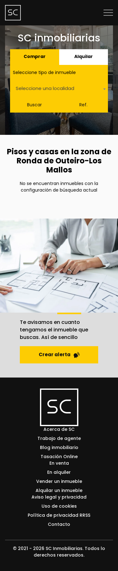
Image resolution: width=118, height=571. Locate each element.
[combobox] (59, 89)
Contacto (59, 524)
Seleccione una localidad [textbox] (45, 88)
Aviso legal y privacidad (59, 497)
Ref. (83, 105)
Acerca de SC (59, 429)
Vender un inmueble (59, 481)
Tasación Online (59, 456)
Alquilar (83, 56)
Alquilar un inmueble (59, 490)
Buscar (34, 105)
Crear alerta (59, 354)
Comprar (35, 56)
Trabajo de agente (59, 438)
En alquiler (59, 472)
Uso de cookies (59, 506)
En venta (59, 463)
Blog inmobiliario (59, 447)
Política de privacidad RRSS (59, 515)
